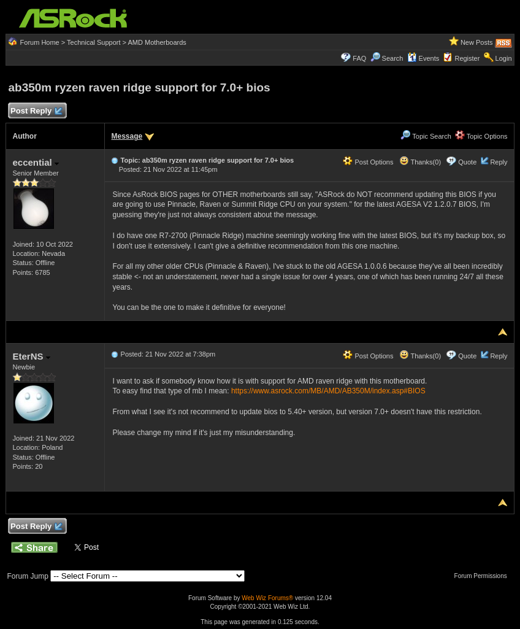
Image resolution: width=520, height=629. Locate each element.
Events (423, 58)
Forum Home (39, 42)
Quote (467, 162)
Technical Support (93, 42)
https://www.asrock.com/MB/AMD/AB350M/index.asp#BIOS (328, 391)
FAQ (359, 58)
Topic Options (481, 136)
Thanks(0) (420, 162)
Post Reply (35, 111)
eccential (35, 162)
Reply (498, 162)
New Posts (477, 42)
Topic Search (425, 136)
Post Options (368, 162)
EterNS (31, 356)
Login (503, 58)
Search (392, 58)
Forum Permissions (483, 576)
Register (467, 58)
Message (126, 136)
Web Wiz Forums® (267, 598)
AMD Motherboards (157, 42)
